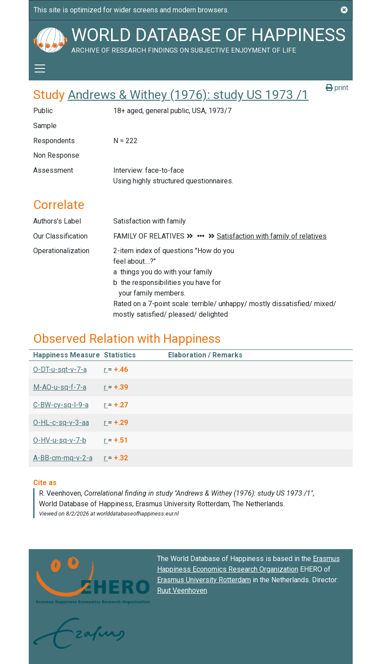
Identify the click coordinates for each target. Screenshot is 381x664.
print (337, 87)
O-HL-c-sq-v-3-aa (61, 422)
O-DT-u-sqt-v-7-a (60, 369)
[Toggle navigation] (39, 68)
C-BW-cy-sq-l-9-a (61, 405)
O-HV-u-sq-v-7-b (59, 440)
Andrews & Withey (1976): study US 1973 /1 (188, 94)
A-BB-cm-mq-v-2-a (62, 458)
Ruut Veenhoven (182, 590)
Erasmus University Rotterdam (204, 580)
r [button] (106, 369)
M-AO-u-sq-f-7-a (59, 387)
